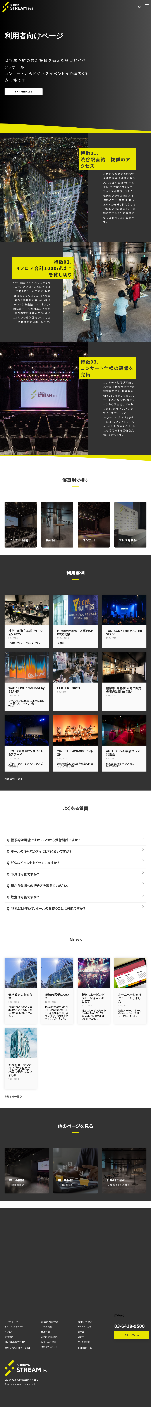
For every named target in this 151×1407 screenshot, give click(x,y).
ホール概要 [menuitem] (46, 1326)
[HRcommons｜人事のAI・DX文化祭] (75, 610)
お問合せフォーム (132, 1334)
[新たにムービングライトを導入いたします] (94, 973)
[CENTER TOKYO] (75, 667)
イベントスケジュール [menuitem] (14, 1326)
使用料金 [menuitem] (45, 1331)
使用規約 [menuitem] (9, 1336)
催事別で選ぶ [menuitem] (85, 1322)
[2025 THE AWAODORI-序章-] (75, 730)
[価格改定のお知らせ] (21, 973)
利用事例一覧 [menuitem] (85, 1348)
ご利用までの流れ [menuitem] (49, 1336)
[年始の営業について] (57, 973)
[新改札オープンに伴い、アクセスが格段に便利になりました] (21, 1043)
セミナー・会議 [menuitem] (84, 1326)
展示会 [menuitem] (81, 1331)
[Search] (140, 7)
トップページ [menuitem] (11, 1322)
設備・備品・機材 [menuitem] (48, 1342)
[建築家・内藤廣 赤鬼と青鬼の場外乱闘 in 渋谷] (124, 667)
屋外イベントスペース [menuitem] (17, 1348)
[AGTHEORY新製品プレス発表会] (124, 730)
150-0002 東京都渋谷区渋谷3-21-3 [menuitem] (21, 1379)
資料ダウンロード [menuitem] (49, 1347)
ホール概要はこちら (23, 91)
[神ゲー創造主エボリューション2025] (27, 610)
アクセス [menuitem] (8, 1331)
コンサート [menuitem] (82, 1336)
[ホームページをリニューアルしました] (130, 973)
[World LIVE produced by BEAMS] (27, 667)
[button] (147, 5)
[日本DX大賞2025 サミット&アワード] (27, 730)
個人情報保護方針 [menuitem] (15, 1342)
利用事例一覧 (12, 779)
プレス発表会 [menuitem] (84, 1342)
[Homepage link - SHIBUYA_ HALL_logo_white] (27, 1375)
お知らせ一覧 (12, 1096)
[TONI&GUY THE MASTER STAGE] (124, 610)
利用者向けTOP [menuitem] (49, 1322)
